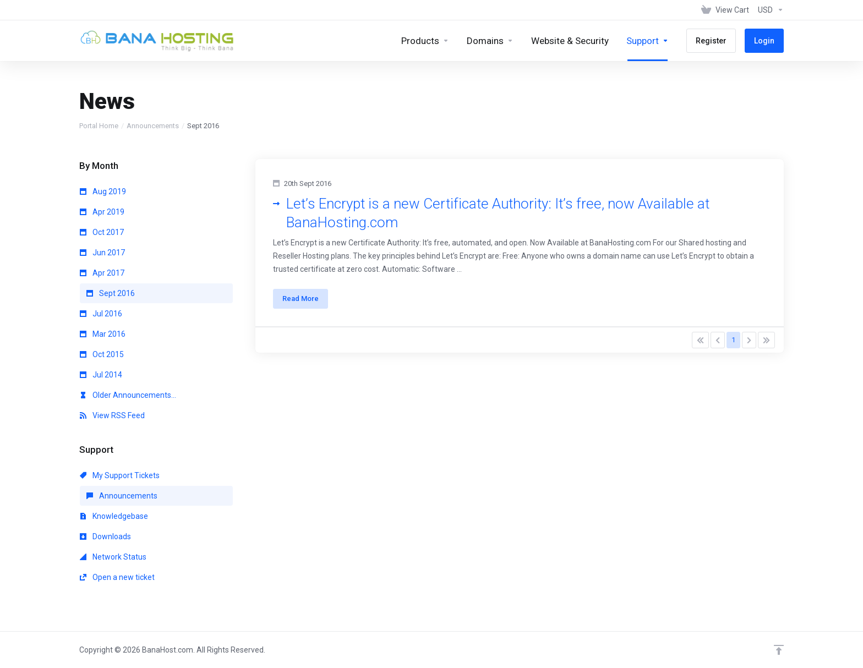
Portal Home (98, 126)
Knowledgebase (114, 516)
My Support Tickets (120, 475)
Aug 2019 (103, 191)
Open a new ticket (117, 577)
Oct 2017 (102, 232)
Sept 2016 (110, 293)
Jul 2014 (101, 374)
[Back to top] (779, 649)
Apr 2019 (102, 211)
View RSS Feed (112, 415)
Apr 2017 (102, 273)
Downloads (105, 536)
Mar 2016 (102, 334)
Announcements (153, 126)
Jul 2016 (101, 313)
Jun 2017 (102, 252)
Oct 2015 (102, 354)
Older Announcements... (128, 395)
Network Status (113, 556)
